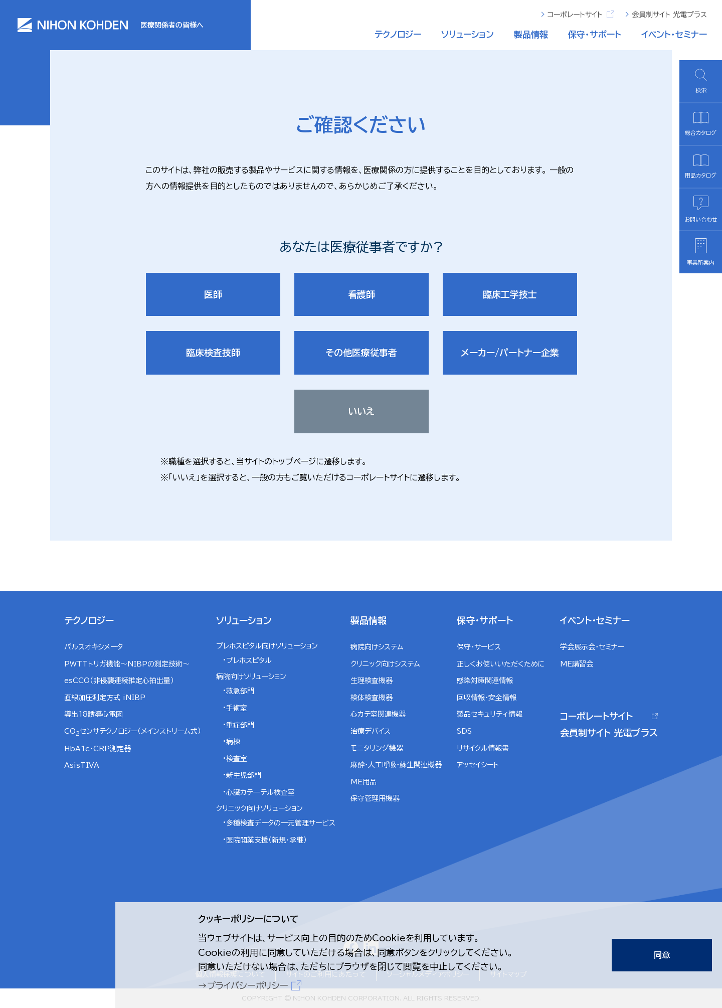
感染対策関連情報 (485, 680)
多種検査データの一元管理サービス (280, 822)
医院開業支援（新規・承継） (266, 840)
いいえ (361, 411)
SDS (464, 731)
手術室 (236, 708)
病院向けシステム (377, 646)
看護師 (361, 294)
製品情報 (531, 34)
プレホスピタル (249, 660)
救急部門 (240, 691)
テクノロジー (398, 34)
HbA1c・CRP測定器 (97, 748)
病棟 (233, 741)
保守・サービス (479, 646)
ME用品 (363, 781)
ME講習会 (576, 663)
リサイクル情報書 (483, 748)
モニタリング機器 (376, 748)
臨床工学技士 (510, 294)
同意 (662, 955)
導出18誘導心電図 (93, 714)
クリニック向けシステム (385, 663)
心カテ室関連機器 (378, 714)
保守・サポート (594, 34)
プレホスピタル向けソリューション (267, 645)
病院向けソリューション (251, 676)
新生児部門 (243, 775)
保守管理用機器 (375, 798)
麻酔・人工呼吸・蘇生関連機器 (396, 764)
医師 (213, 294)
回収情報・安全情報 (486, 697)
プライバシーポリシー (247, 985)
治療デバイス (370, 731)
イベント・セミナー (674, 34)
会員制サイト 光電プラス (669, 14)
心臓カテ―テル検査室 (260, 792)
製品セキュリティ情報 (489, 714)
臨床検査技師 (213, 352)
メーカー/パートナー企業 (510, 352)
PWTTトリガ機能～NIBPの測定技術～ (127, 663)
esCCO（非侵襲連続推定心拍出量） (119, 680)
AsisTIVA (81, 765)
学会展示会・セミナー (592, 646)
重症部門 (240, 725)
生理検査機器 (371, 680)
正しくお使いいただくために (501, 663)
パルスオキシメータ (93, 646)
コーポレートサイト (581, 14)
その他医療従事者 (361, 352)
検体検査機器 (371, 697)
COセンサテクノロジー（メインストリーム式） (132, 732)
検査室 (236, 758)
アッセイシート (478, 764)
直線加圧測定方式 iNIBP (104, 697)
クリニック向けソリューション (259, 808)
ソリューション (467, 34)
